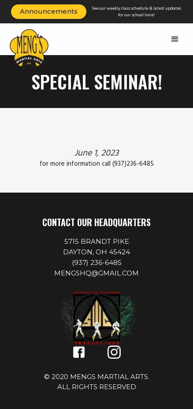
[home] (35, 50)
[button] (174, 39)
